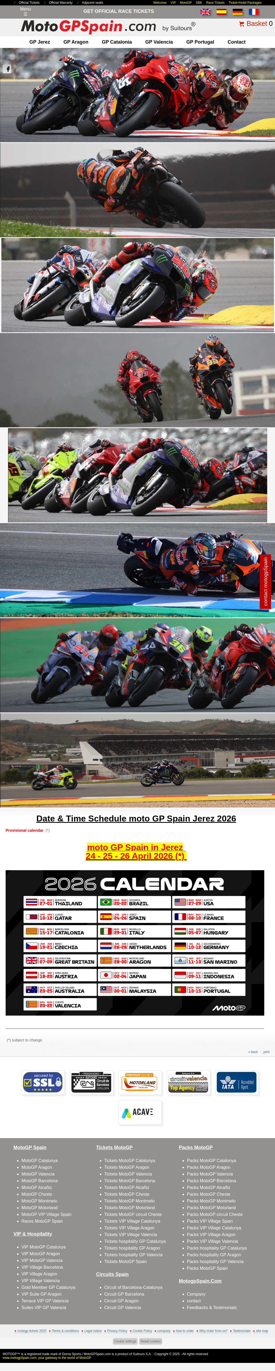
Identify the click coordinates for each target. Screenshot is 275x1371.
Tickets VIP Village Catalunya (132, 1221)
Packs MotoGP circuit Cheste (215, 1214)
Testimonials (242, 1331)
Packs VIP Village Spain (210, 1221)
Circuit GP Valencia (122, 1307)
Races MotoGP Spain (42, 1221)
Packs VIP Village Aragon (211, 1234)
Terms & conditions (65, 1331)
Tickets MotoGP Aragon (126, 1167)
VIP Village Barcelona (42, 1267)
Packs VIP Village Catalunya (214, 1228)
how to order (185, 1331)
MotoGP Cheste (36, 1194)
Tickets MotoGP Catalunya (129, 1160)
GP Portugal (200, 42)
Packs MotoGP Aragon (208, 1167)
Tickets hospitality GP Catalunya (135, 1241)
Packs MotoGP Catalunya (211, 1160)
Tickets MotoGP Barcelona (129, 1180)
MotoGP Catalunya (39, 1160)
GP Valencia (159, 42)
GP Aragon (75, 42)
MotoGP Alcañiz (36, 1187)
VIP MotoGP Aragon (40, 1253)
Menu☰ (25, 11)
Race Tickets (215, 3)
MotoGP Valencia (38, 1174)
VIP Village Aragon (39, 1274)
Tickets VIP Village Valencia (130, 1234)
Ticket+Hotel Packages (245, 3)
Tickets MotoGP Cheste (126, 1194)
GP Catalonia (117, 42)
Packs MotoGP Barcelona (211, 1180)
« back (253, 1052)
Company (196, 1294)
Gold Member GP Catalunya (48, 1287)
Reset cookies (150, 1341)
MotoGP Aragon (36, 1167)
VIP (173, 3)
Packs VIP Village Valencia (212, 1241)
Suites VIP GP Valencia (43, 1307)
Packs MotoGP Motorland (211, 1207)
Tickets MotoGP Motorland (129, 1207)
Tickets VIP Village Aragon (129, 1228)
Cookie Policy (142, 1331)
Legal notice (93, 1331)
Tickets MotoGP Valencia (128, 1174)
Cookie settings (125, 1341)
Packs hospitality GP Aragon (214, 1255)
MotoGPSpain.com (97, 1354)
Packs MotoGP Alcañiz (208, 1187)
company (164, 1331)
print (266, 1052)
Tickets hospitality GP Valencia (133, 1255)
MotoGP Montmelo (39, 1201)
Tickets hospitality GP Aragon (132, 1248)
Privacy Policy (117, 1331)
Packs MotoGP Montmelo (211, 1201)
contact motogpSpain (265, 581)
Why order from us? (213, 1331)
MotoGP (186, 3)
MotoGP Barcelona (39, 1180)
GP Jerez (40, 42)
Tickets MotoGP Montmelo (129, 1201)
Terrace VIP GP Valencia (44, 1301)
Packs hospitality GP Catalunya (217, 1248)
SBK (199, 3)
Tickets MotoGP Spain (125, 1261)
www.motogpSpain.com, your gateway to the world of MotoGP (47, 1358)
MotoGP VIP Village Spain (46, 1214)
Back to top (261, 1346)
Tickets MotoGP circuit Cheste (133, 1214)
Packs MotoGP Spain (207, 1268)
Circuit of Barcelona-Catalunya (133, 1287)
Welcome (160, 3)
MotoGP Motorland (39, 1207)
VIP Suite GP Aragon (41, 1294)
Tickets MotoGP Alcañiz (126, 1187)
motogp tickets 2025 (31, 1331)
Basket (257, 23)
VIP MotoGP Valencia (42, 1260)
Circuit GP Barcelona (124, 1294)
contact (236, 42)
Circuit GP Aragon (121, 1301)
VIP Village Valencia (40, 1280)
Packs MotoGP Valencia (210, 1174)
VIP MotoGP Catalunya (43, 1247)
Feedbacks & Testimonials (212, 1307)
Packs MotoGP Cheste (208, 1194)
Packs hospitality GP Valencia (215, 1261)
